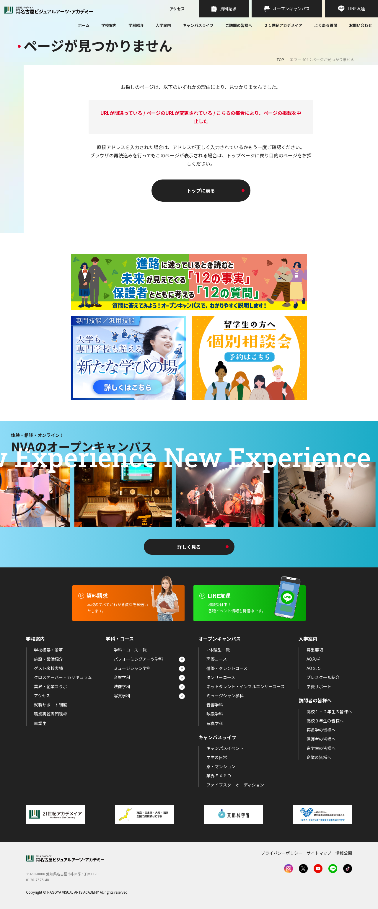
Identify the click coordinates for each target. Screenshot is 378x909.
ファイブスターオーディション (235, 785)
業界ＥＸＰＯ (218, 776)
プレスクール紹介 (323, 677)
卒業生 (40, 723)
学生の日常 (216, 757)
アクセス (177, 9)
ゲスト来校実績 (48, 668)
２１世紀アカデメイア (283, 25)
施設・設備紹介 (48, 659)
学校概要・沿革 (48, 650)
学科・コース (120, 638)
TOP (280, 59)
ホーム (83, 25)
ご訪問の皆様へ (238, 25)
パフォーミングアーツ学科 (138, 659)
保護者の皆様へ (321, 739)
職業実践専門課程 (50, 714)
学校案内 (109, 25)
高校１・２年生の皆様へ (329, 711)
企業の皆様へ (319, 757)
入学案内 (163, 25)
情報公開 (343, 853)
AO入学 (313, 659)
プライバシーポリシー (281, 853)
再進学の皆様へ (321, 730)
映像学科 (122, 686)
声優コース (216, 659)
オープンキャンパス (219, 638)
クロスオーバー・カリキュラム (63, 677)
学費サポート (319, 686)
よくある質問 (325, 25)
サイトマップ (319, 853)
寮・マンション (220, 766)
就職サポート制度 (50, 705)
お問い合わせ (360, 25)
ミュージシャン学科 (132, 668)
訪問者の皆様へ (315, 700)
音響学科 (122, 677)
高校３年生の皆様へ (325, 721)
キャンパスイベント (225, 748)
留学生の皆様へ (321, 748)
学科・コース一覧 (130, 650)
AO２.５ (314, 668)
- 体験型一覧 (218, 650)
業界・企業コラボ (50, 686)
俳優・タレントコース (226, 668)
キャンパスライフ (198, 25)
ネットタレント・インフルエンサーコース (245, 686)
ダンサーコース (220, 677)
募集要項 (315, 650)
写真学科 (122, 695)
